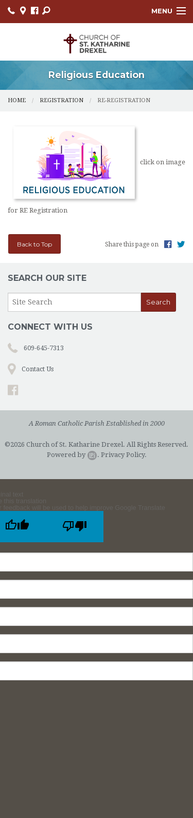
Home (17, 100)
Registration (61, 100)
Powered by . (73, 455)
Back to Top (34, 244)
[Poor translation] (74, 526)
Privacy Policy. (124, 455)
